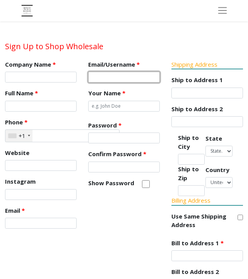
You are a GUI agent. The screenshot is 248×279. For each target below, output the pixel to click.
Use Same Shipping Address (198, 220)
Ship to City (188, 142)
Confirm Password (117, 154)
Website (17, 153)
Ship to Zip (188, 173)
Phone (16, 122)
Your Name (106, 93)
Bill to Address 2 (195, 272)
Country (217, 170)
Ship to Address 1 (197, 80)
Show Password (111, 183)
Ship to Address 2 (197, 109)
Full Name (21, 93)
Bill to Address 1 (197, 243)
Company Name (30, 64)
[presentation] (147, 211)
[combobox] (18, 136)
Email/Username (114, 64)
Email (15, 210)
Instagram (20, 181)
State (213, 138)
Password (104, 125)
